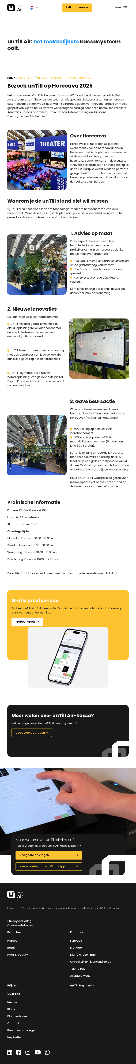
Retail (11, 948)
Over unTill (26, 78)
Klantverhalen (17, 1016)
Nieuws (41, 78)
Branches (14, 932)
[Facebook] (18, 1053)
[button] (32, 8)
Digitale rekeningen (83, 955)
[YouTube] (38, 1053)
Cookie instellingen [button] (20, 925)
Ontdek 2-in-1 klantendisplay (90, 962)
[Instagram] (27, 1053)
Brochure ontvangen (21, 1030)
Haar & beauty (17, 955)
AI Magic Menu (80, 976)
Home (11, 78)
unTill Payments (82, 985)
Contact (13, 1023)
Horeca (12, 941)
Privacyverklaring (19, 921)
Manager (76, 948)
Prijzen (12, 985)
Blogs (11, 1009)
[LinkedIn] (9, 1053)
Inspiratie (14, 1037)
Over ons (13, 994)
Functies (76, 932)
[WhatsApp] (47, 1053)
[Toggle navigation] (121, 8)
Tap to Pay (77, 969)
